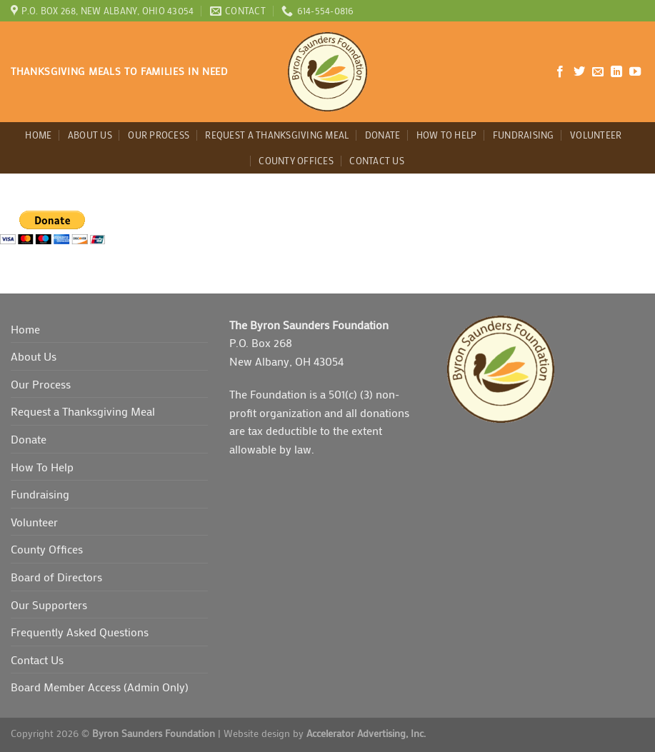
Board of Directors (56, 576)
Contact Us (376, 160)
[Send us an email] (598, 72)
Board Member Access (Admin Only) (100, 686)
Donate (383, 135)
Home (38, 135)
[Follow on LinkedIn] (616, 72)
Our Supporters (49, 604)
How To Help (446, 135)
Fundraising (523, 135)
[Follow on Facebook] (560, 72)
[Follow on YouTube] (635, 72)
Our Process (158, 135)
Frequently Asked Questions (80, 631)
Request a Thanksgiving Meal (277, 135)
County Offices (296, 160)
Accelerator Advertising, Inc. (366, 733)
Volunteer (595, 135)
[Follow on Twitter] (579, 72)
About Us (90, 135)
